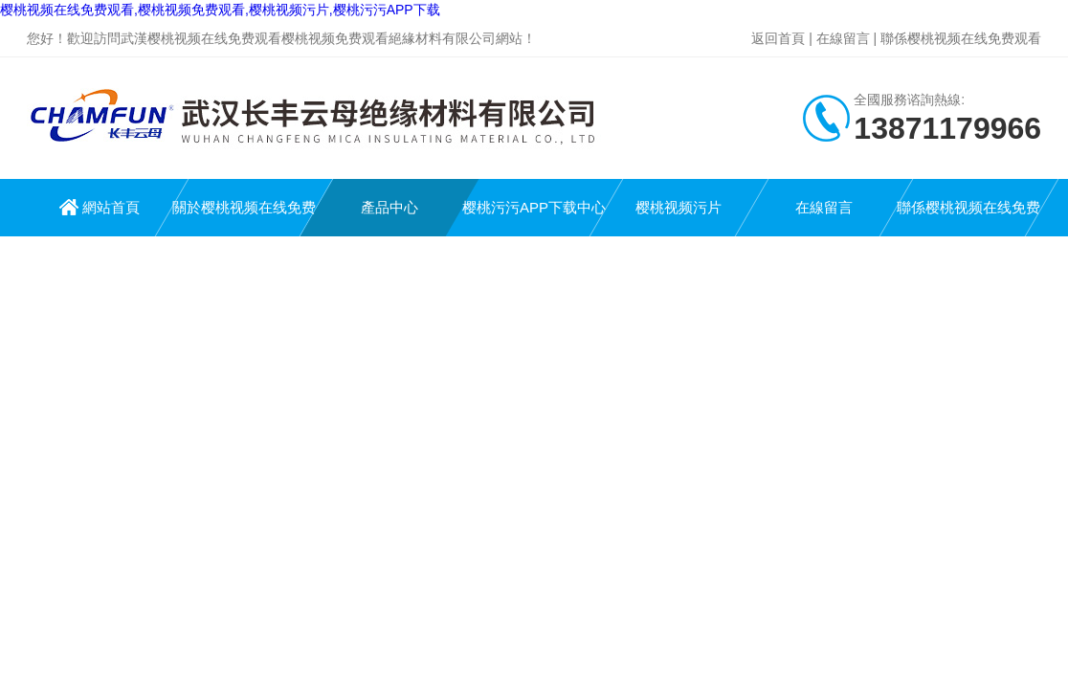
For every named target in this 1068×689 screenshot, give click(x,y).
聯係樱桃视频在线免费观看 (960, 38)
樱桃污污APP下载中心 (534, 207)
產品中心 (389, 207)
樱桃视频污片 (678, 207)
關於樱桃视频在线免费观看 (244, 217)
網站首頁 (111, 207)
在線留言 (843, 38)
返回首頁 (778, 38)
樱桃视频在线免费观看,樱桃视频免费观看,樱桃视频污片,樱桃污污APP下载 (220, 9)
